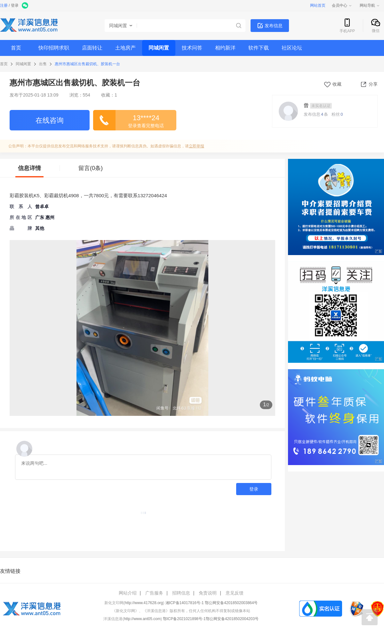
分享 (369, 84)
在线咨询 (50, 120)
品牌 (21, 228)
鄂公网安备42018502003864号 (231, 603)
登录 (15, 5)
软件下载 (258, 48)
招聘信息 (181, 592)
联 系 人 (21, 206)
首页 (16, 48)
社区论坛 (292, 48)
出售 (43, 64)
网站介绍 (128, 592)
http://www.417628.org (144, 603)
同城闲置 (158, 48)
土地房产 (125, 48)
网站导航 (370, 5)
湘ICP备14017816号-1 (184, 603)
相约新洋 (225, 48)
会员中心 (342, 5)
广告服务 (154, 592)
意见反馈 (235, 592)
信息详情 (29, 168)
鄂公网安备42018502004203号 (232, 619)
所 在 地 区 (21, 217)
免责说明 (208, 592)
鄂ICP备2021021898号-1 (184, 619)
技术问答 (192, 48)
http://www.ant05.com (142, 619)
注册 (4, 5)
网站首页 (317, 5)
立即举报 (196, 146)
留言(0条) (90, 168)
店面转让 (92, 48)
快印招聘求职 (53, 48)
